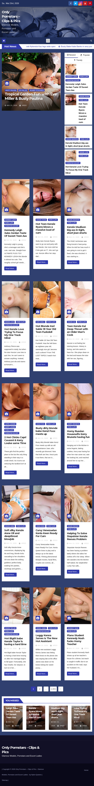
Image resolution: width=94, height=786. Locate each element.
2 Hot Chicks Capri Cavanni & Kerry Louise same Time (15, 440)
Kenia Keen (40, 526)
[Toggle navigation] (48, 40)
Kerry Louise (10, 427)
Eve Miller (23, 90)
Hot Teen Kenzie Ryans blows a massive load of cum (45, 228)
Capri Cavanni (10, 424)
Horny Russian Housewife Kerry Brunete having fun (78, 434)
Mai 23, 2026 (12, 105)
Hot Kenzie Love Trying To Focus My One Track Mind (14, 333)
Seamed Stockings (37, 90)
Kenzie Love (83, 152)
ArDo (23, 105)
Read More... (10, 268)
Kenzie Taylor (10, 628)
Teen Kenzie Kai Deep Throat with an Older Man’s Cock (77, 330)
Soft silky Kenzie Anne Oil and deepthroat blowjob (14, 535)
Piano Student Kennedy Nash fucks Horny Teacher (75, 640)
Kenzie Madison (72, 139)
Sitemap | (5, 780)
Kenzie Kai (71, 322)
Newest (71, 55)
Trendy (78, 60)
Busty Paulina (11, 90)
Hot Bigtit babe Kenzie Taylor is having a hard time (15, 641)
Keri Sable (40, 322)
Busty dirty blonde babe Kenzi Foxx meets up (46, 431)
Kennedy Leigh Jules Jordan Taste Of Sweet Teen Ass (15, 233)
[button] (91, 41)
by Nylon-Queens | (35, 775)
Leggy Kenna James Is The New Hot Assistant (46, 638)
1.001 (53, 689)
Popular (85, 55)
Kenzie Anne (9, 526)
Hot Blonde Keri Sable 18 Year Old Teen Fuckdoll (46, 329)
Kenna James (41, 628)
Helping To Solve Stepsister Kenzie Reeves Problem (77, 536)
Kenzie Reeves (73, 526)
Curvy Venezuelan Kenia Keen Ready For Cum (46, 533)
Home (86, 770)
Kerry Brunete (73, 424)
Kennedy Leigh (71, 76)
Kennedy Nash (73, 628)
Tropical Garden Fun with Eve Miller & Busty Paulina (31, 96)
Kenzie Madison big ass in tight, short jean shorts (77, 230)
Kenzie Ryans (84, 96)
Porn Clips (84, 76)
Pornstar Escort (73, 80)
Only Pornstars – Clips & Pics (11, 16)
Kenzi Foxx (40, 424)
